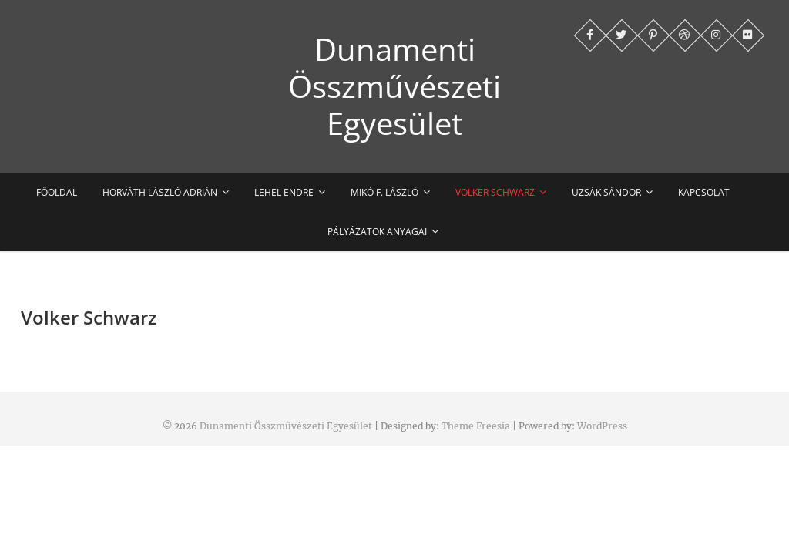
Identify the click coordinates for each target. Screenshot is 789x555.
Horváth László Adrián (159, 192)
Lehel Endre (284, 192)
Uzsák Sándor (606, 192)
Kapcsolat (704, 192)
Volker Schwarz (495, 192)
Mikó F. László (384, 192)
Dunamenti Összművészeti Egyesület (394, 86)
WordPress (602, 426)
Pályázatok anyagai (377, 231)
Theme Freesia (476, 426)
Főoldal (56, 192)
